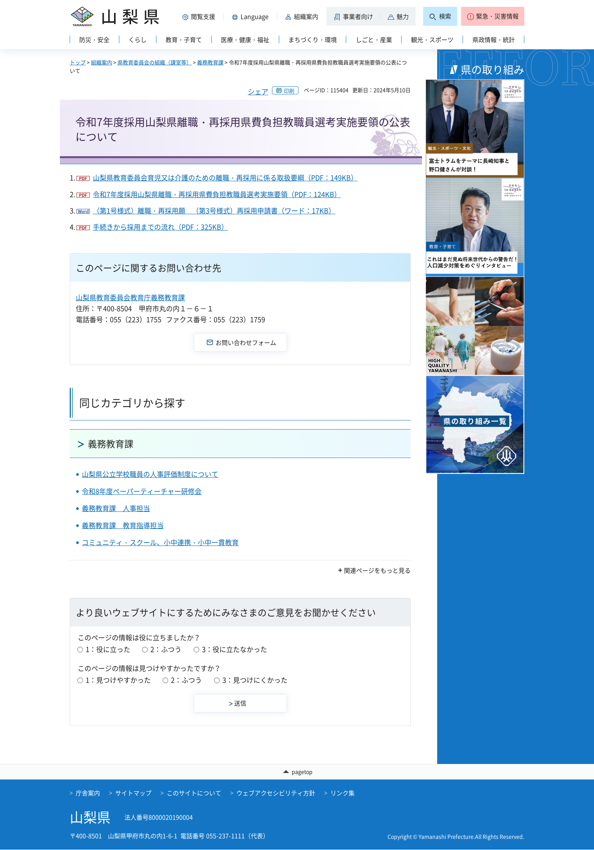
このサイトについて (194, 793)
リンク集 (342, 793)
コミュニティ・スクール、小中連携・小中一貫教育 (160, 542)
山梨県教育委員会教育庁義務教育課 (130, 297)
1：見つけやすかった (118, 680)
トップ (78, 62)
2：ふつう (165, 649)
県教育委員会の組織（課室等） (154, 62)
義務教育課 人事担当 (116, 508)
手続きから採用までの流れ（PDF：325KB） (160, 227)
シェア (258, 91)
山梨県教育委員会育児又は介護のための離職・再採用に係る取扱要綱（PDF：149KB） (225, 178)
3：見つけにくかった (255, 680)
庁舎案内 (88, 793)
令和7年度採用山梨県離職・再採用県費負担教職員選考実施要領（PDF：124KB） (217, 194)
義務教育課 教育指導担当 (123, 525)
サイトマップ (133, 793)
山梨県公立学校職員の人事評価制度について (150, 474)
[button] (200, 16)
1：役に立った (108, 649)
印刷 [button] (289, 90)
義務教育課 (210, 62)
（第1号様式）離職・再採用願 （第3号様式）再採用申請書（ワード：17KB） (214, 210)
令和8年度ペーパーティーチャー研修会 (142, 491)
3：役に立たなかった (234, 649)
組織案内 (101, 62)
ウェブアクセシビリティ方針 (275, 793)
